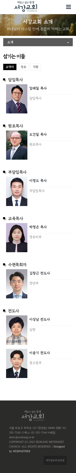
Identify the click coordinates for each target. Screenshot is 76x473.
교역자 (10, 66)
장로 (23, 66)
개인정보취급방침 (55, 460)
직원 (36, 66)
